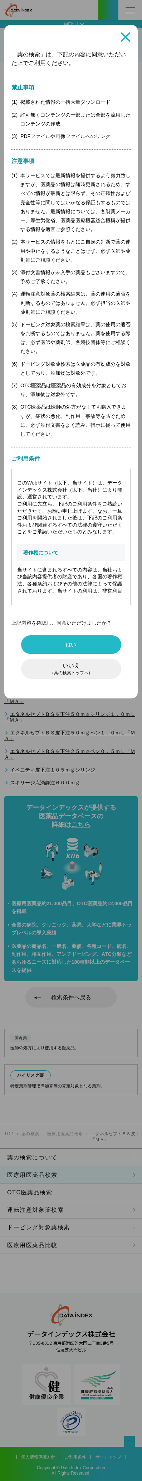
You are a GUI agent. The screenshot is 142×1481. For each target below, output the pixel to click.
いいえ (71, 668)
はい (71, 644)
